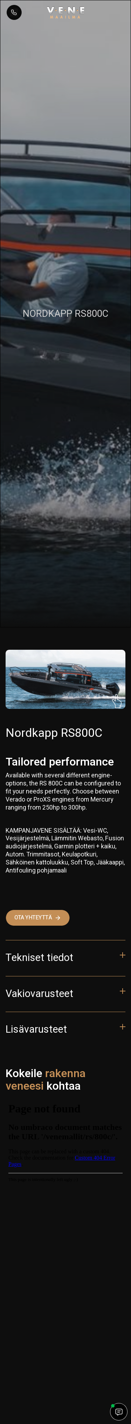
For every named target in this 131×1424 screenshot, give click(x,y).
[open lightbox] (65, 679)
